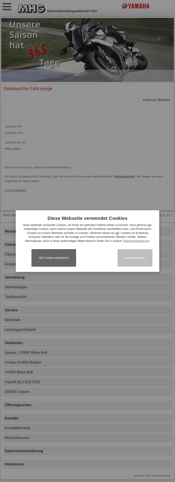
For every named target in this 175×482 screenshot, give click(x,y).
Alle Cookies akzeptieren (54, 257)
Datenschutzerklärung (136, 240)
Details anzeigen (135, 257)
